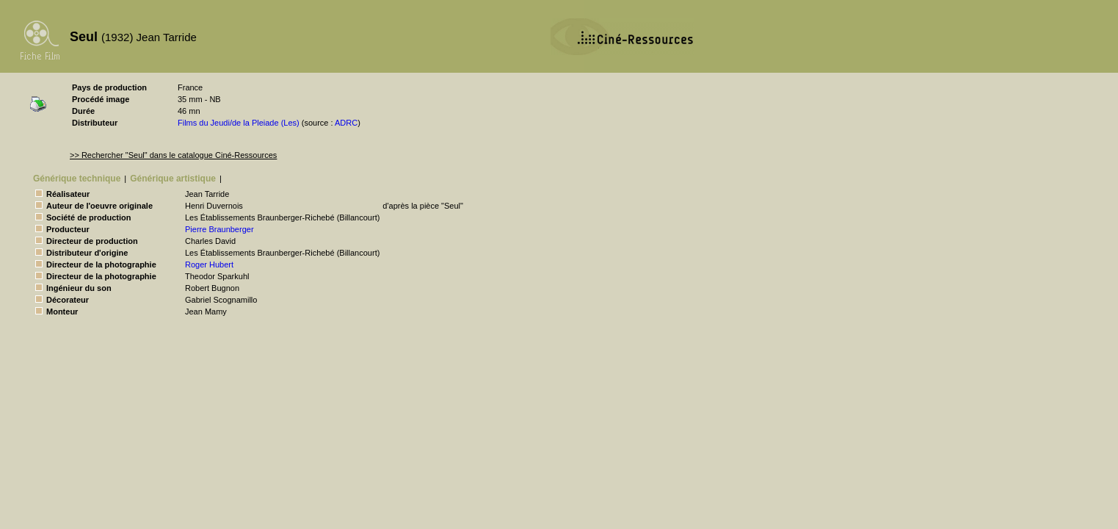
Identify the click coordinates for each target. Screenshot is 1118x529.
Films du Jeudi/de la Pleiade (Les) (239, 122)
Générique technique (76, 178)
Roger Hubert (209, 264)
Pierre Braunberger (219, 229)
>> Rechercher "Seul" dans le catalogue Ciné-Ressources (173, 155)
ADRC (346, 122)
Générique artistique (173, 178)
